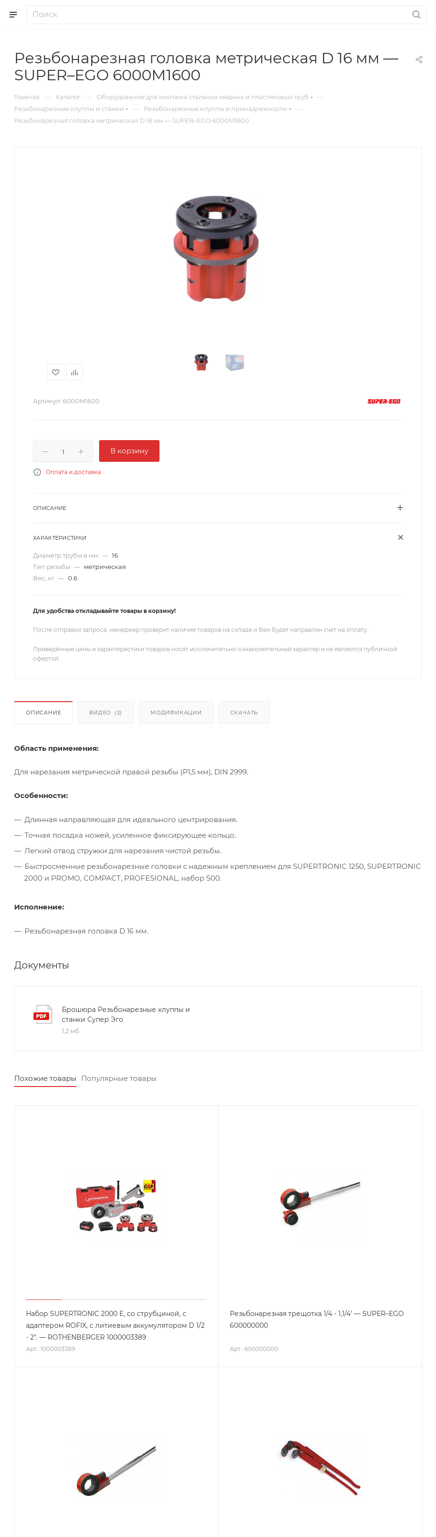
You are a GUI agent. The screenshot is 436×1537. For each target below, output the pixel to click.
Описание (43, 712)
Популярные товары (119, 1078)
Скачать (244, 712)
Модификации (176, 712)
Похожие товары (45, 1078)
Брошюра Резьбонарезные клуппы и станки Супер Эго (126, 1014)
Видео (105, 712)
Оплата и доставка (73, 472)
